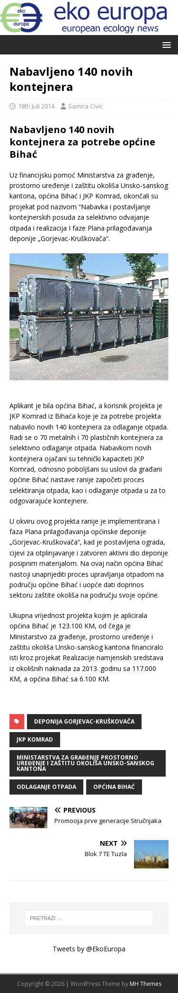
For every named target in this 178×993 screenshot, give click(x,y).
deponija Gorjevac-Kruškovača (84, 721)
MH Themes (145, 984)
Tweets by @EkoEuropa (89, 948)
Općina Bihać (114, 787)
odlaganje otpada (46, 787)
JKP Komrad (35, 739)
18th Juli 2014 (36, 106)
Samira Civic (85, 106)
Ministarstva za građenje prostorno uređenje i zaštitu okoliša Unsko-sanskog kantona (85, 763)
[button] (165, 44)
